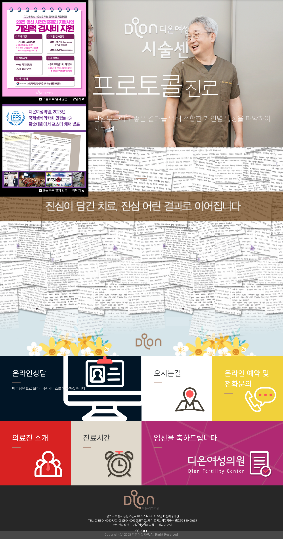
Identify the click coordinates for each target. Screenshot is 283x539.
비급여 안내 (165, 525)
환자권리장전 (121, 525)
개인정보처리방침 (143, 525)
